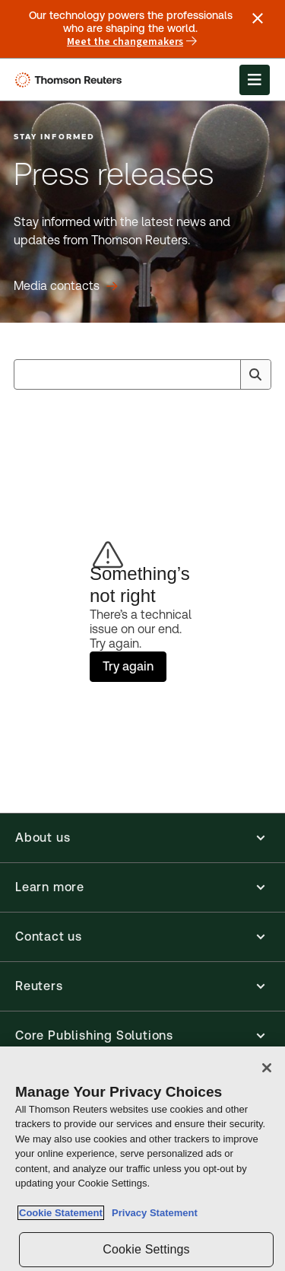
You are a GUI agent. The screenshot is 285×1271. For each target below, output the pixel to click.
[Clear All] (226, 374)
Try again (128, 666)
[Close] (266, 1068)
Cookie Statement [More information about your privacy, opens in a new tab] (61, 1212)
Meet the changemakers (132, 42)
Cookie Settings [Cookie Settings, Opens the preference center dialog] (146, 1249)
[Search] (255, 374)
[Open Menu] (254, 80)
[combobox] (142, 374)
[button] (142, 838)
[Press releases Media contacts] (66, 286)
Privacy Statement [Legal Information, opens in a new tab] (152, 1212)
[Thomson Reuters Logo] (71, 80)
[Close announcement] (258, 18)
